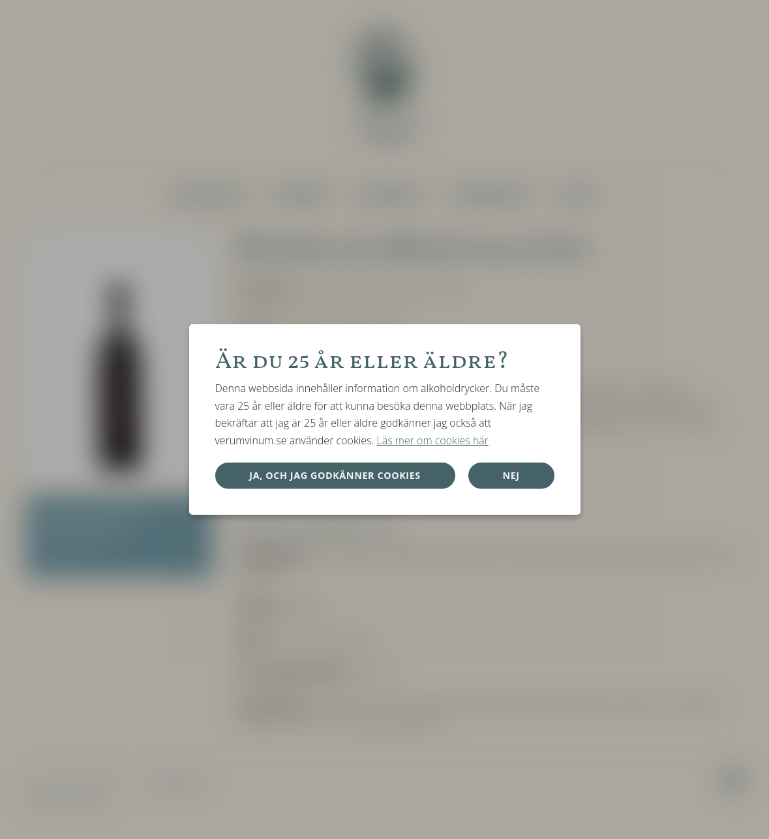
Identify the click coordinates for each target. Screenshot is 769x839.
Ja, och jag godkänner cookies (335, 475)
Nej (510, 475)
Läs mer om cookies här (432, 440)
